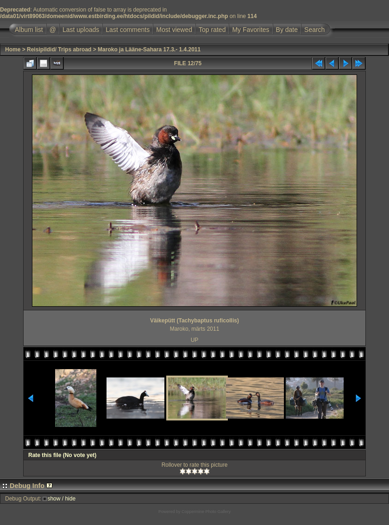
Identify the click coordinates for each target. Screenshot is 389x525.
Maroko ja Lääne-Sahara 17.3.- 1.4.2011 (149, 49)
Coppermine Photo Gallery (206, 511)
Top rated (212, 29)
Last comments (128, 29)
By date (287, 29)
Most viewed (174, 29)
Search (314, 29)
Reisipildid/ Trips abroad (59, 49)
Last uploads (81, 29)
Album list (29, 29)
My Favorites (250, 29)
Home (12, 49)
